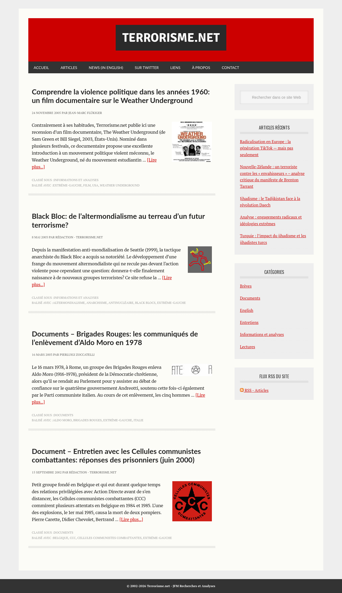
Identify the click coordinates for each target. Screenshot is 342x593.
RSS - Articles (254, 390)
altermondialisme (69, 303)
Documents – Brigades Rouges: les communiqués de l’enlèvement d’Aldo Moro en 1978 (115, 338)
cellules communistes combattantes (109, 538)
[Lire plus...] (131, 519)
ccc (73, 538)
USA (95, 185)
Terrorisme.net (171, 37)
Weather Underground (119, 185)
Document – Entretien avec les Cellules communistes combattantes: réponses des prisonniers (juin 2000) (116, 455)
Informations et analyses (76, 180)
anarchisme (96, 303)
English (246, 310)
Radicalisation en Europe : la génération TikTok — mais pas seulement (266, 148)
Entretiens (249, 322)
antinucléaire (121, 303)
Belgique (60, 538)
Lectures (247, 346)
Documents (63, 415)
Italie (138, 420)
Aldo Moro (62, 420)
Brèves (246, 286)
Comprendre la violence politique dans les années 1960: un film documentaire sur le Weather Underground (121, 96)
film (87, 185)
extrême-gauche (67, 185)
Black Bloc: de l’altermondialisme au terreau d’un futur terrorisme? (118, 220)
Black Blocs (145, 303)
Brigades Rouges (87, 420)
